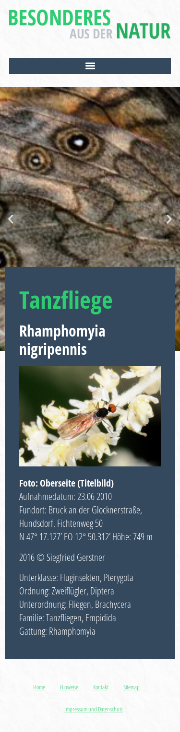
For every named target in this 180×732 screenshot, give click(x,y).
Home (39, 687)
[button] (90, 66)
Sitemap (131, 687)
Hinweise (69, 687)
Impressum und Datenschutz (93, 709)
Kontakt (100, 687)
